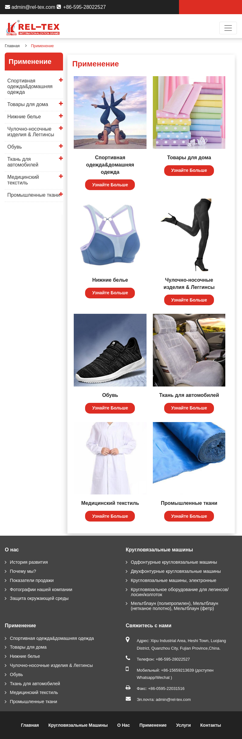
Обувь (110, 395)
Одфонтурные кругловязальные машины (174, 562)
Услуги (183, 725)
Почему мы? (23, 571)
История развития (29, 562)
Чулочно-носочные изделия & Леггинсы (189, 283)
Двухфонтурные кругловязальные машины (176, 571)
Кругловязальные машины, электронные (173, 580)
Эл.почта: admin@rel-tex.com (164, 699)
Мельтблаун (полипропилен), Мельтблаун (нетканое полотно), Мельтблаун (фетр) (174, 606)
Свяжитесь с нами (148, 625)
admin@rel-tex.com (33, 7)
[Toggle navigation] (228, 28)
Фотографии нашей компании (41, 589)
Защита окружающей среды (39, 598)
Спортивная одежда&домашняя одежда (110, 165)
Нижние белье (110, 280)
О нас (12, 549)
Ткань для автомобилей (189, 395)
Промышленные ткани (189, 503)
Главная (12, 46)
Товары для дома (189, 157)
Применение (20, 625)
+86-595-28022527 (84, 7)
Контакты (210, 725)
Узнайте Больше (110, 184)
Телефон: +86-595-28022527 (163, 659)
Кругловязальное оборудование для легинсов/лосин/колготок (180, 592)
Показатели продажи (32, 580)
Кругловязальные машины (159, 549)
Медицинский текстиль (110, 503)
